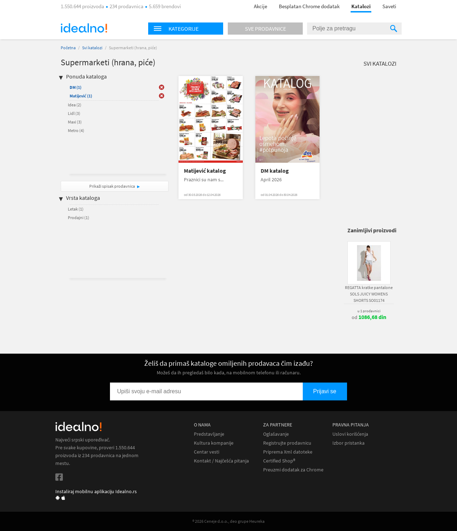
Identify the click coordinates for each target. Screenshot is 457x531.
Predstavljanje (209, 434)
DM (75, 87)
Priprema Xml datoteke (287, 452)
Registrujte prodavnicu (287, 443)
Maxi (75, 122)
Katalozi (361, 6)
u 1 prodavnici (369, 310)
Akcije (260, 6)
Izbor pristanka (348, 443)
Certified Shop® (279, 461)
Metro (76, 130)
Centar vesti (206, 452)
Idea (74, 104)
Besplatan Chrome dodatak (309, 6)
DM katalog (275, 170)
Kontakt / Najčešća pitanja (221, 461)
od (369, 317)
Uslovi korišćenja (350, 434)
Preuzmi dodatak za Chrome (293, 470)
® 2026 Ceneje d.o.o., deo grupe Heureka (228, 521)
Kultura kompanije (213, 443)
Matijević (81, 95)
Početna (68, 47)
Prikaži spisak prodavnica (112, 186)
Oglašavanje (276, 434)
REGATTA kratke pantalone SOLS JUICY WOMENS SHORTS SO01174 (369, 294)
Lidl (74, 113)
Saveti (389, 6)
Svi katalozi (92, 47)
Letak (76, 209)
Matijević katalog (205, 170)
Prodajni (78, 217)
